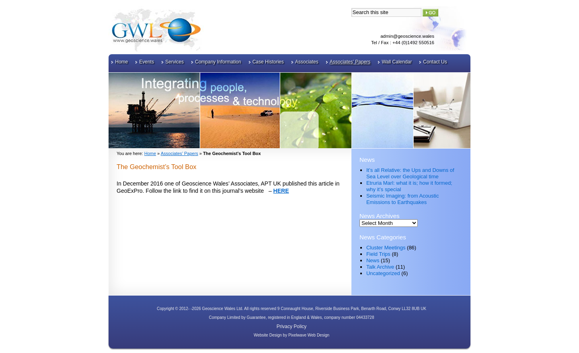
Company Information (218, 62)
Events (146, 62)
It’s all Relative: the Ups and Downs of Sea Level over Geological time (410, 173)
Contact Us (435, 62)
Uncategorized (383, 273)
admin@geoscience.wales (407, 36)
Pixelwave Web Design (308, 335)
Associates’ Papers (350, 62)
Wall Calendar (397, 62)
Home (121, 62)
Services (174, 62)
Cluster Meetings (386, 248)
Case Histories (268, 62)
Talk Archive (380, 267)
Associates (306, 62)
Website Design (268, 335)
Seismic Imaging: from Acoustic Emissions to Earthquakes (402, 199)
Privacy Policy (292, 326)
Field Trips (378, 254)
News (373, 260)
